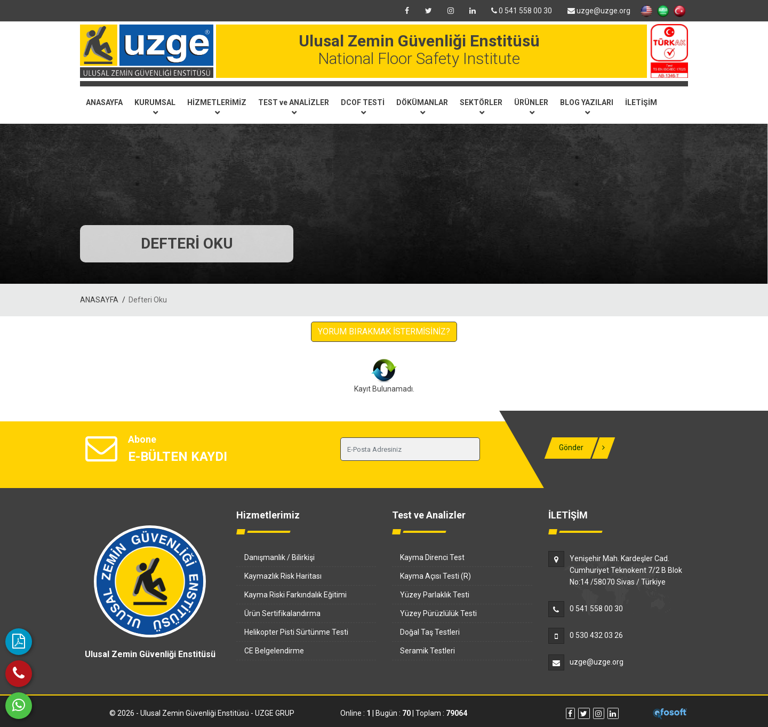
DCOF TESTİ (363, 106)
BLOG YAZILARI (586, 106)
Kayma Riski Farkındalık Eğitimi (295, 594)
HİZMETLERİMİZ (216, 106)
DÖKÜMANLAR (422, 106)
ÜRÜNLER (531, 106)
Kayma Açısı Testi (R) (435, 576)
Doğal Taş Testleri (430, 632)
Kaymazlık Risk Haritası (283, 576)
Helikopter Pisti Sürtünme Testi (296, 632)
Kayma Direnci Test (432, 557)
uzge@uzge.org (598, 10)
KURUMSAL (154, 106)
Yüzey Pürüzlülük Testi (438, 613)
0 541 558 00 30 (521, 10)
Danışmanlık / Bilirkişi (279, 557)
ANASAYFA (104, 102)
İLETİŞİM (641, 102)
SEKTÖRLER (481, 106)
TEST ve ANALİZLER (293, 106)
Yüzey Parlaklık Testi (434, 594)
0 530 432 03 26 (596, 635)
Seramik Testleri (427, 650)
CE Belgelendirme (274, 650)
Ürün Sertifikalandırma (282, 613)
